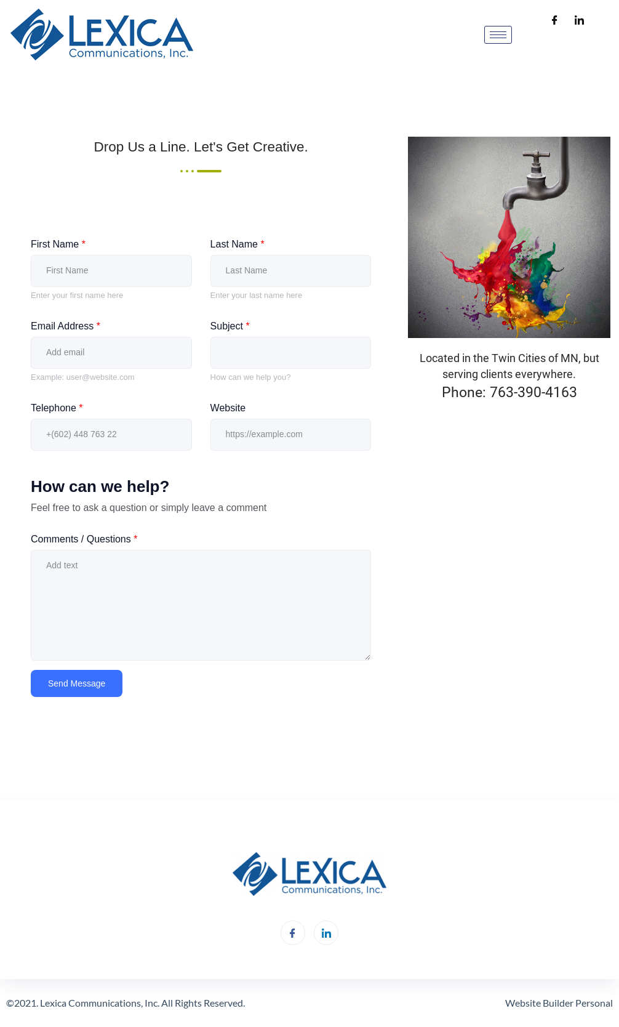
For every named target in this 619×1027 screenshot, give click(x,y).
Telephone (57, 408)
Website (228, 408)
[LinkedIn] (579, 21)
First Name (58, 244)
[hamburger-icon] (498, 35)
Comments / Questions (84, 539)
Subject (230, 326)
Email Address (65, 326)
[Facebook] (555, 21)
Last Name (237, 244)
